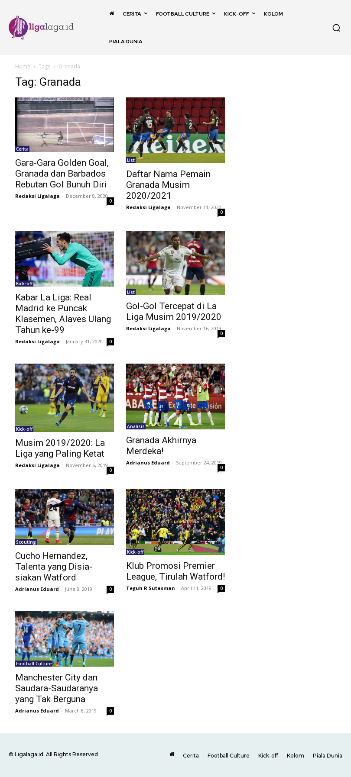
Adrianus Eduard (148, 462)
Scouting (26, 542)
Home (22, 66)
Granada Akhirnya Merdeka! (161, 445)
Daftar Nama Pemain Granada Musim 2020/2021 (168, 185)
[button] (336, 27)
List (131, 160)
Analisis (136, 426)
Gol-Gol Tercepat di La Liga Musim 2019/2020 (173, 311)
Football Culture (34, 664)
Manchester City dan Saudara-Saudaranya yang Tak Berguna (56, 688)
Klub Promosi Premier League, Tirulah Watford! (175, 571)
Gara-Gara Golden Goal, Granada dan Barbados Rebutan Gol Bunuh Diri (62, 174)
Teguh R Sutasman (150, 588)
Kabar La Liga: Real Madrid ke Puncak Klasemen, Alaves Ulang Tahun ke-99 (63, 313)
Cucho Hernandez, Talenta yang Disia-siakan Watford (53, 567)
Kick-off (24, 283)
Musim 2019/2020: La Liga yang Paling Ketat (60, 448)
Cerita (22, 149)
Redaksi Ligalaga (37, 196)
